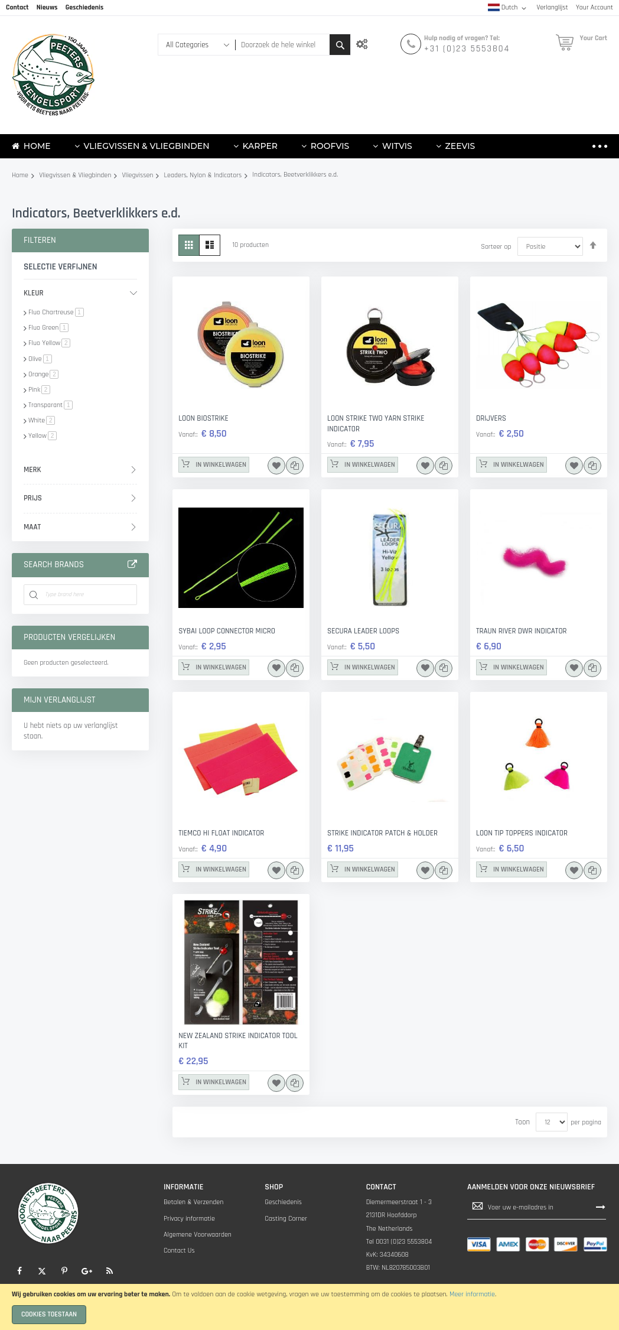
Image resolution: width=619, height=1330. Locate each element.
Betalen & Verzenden (193, 1202)
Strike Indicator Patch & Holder (382, 833)
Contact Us (179, 1250)
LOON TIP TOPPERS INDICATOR (522, 833)
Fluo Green (48, 327)
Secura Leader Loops (363, 631)
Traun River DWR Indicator (521, 631)
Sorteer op (496, 246)
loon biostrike (203, 418)
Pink (39, 389)
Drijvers (491, 418)
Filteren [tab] (40, 240)
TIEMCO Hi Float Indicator (221, 833)
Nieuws (47, 7)
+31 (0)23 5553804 (467, 48)
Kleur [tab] (34, 293)
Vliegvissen (138, 175)
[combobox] (282, 44)
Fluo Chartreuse (56, 312)
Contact (17, 7)
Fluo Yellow (49, 343)
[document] (309, 1307)
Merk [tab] (32, 469)
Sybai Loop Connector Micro (226, 631)
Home (20, 175)
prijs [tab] (33, 498)
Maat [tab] (32, 527)
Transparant (50, 405)
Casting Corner (286, 1218)
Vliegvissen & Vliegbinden (75, 175)
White (41, 420)
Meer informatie (472, 1294)
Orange (43, 374)
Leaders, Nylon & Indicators (203, 175)
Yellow (42, 435)
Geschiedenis (283, 1202)
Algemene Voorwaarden (198, 1234)
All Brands (132, 565)
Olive (40, 359)
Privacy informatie (189, 1218)
